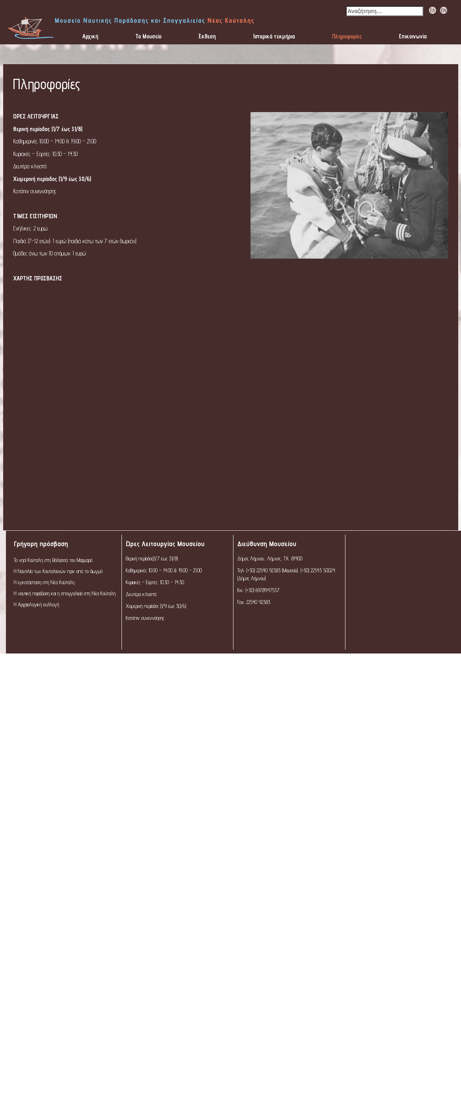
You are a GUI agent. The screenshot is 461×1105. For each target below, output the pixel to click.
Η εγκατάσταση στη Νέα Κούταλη (44, 582)
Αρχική (90, 36)
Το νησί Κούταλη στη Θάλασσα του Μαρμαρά (53, 560)
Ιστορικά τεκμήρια (274, 36)
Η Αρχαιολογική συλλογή (36, 604)
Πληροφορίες (347, 36)
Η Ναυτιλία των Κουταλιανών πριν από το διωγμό (58, 571)
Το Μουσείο (148, 36)
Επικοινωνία (413, 36)
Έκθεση (207, 36)
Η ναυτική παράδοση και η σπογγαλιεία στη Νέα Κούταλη (65, 593)
